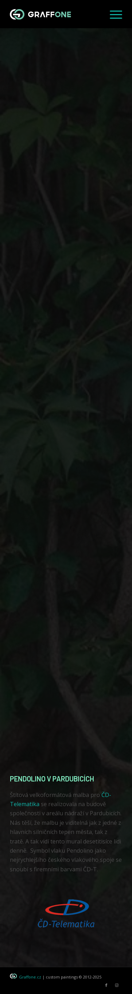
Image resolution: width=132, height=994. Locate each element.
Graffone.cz (30, 977)
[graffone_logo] (55, 14)
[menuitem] (112, 14)
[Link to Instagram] (117, 985)
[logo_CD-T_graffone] (66, 910)
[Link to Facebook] (106, 985)
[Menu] (112, 14)
